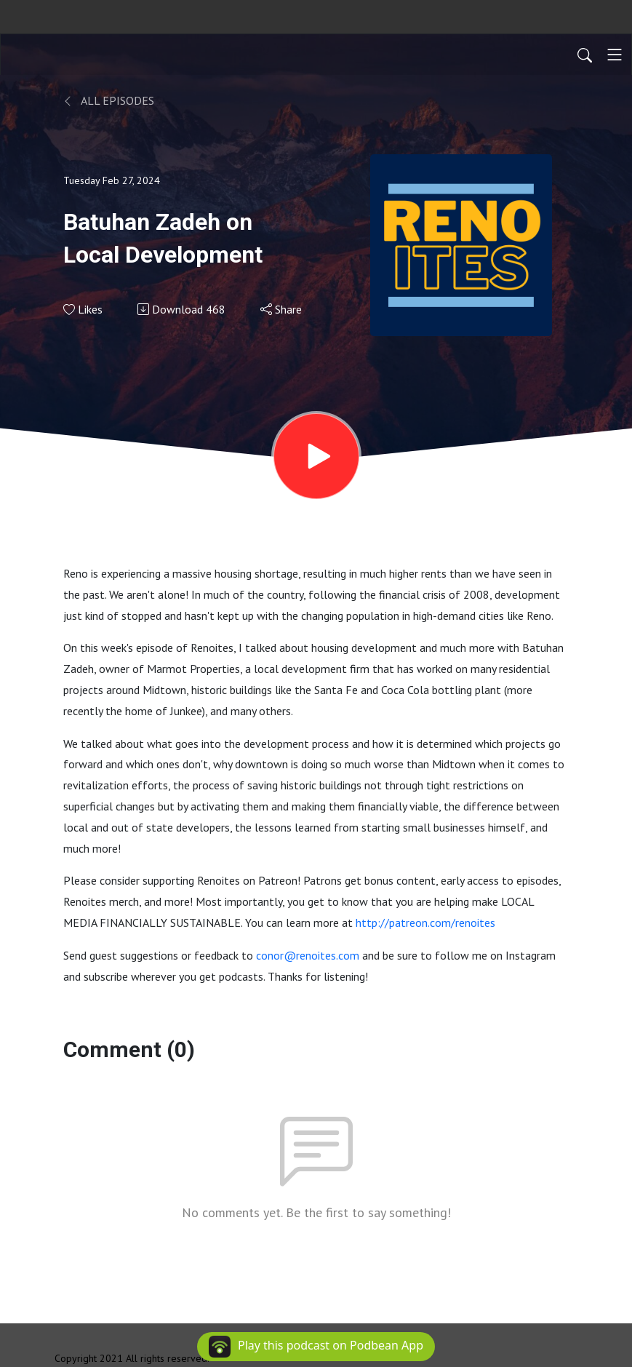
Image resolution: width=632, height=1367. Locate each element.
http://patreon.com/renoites (425, 922)
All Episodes (108, 100)
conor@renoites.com (307, 955)
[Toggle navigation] (614, 54)
